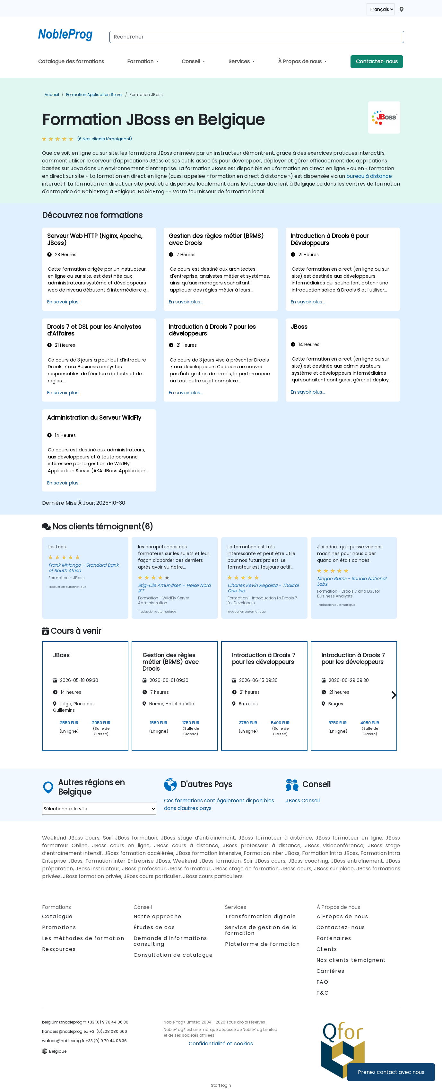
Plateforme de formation (262, 944)
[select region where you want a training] (99, 809)
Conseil (191, 61)
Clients (326, 949)
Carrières (330, 971)
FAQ (322, 982)
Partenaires (334, 938)
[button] (392, 695)
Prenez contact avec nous (391, 1072)
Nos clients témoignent (351, 960)
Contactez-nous (377, 61)
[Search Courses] (256, 37)
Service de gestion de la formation (261, 930)
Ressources (59, 949)
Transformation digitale (260, 916)
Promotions (59, 927)
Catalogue (57, 916)
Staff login (221, 1085)
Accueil (52, 94)
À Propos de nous (300, 61)
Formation (141, 61)
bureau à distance (369, 176)
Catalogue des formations (71, 61)
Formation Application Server (94, 94)
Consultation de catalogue (173, 955)
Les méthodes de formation (83, 938)
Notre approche (158, 916)
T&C (322, 993)
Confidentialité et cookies (221, 1043)
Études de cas (154, 927)
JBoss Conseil (303, 800)
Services (240, 61)
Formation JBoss (146, 94)
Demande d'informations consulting (170, 941)
